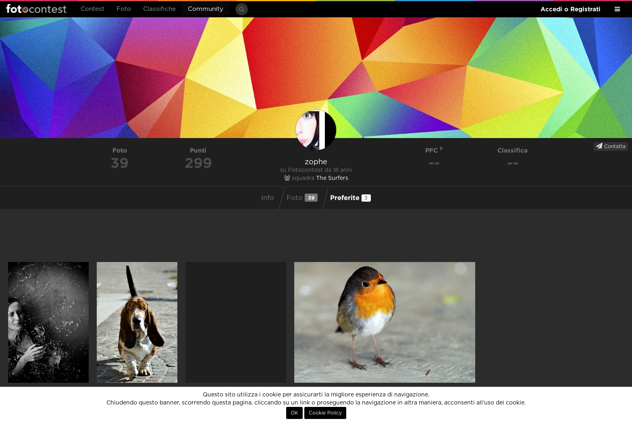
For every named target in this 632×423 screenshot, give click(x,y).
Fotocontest (36, 8)
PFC (434, 150)
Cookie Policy (325, 413)
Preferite (350, 198)
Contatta (611, 146)
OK (294, 413)
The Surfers (332, 178)
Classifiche (159, 9)
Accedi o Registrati (571, 9)
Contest (92, 9)
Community (205, 9)
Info (267, 198)
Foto (123, 9)
